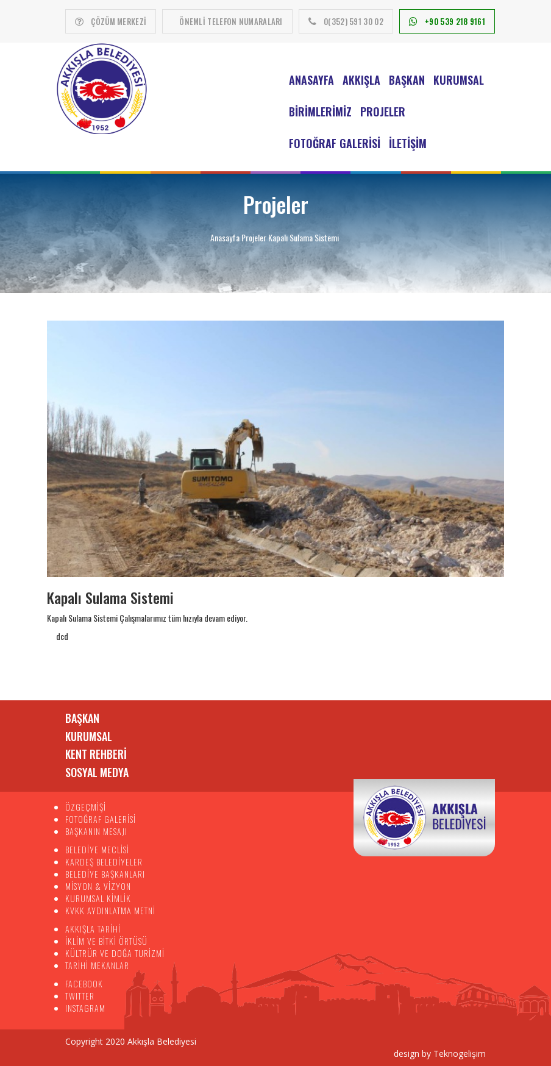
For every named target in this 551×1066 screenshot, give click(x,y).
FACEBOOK (84, 983)
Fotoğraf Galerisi (334, 143)
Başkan (407, 80)
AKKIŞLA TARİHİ (93, 928)
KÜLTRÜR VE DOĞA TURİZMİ (115, 953)
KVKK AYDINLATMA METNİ (110, 910)
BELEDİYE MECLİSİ (97, 849)
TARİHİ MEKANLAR (97, 965)
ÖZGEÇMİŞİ (85, 806)
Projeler (382, 111)
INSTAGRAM (85, 1007)
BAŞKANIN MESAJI (96, 831)
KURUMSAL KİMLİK (98, 898)
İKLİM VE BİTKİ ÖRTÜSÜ (106, 940)
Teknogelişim (459, 1053)
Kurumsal (458, 80)
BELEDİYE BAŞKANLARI (105, 873)
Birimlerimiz (320, 111)
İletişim (408, 143)
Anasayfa (311, 80)
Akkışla (361, 80)
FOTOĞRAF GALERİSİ (100, 818)
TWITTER (79, 995)
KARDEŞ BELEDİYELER (104, 861)
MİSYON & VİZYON (98, 885)
